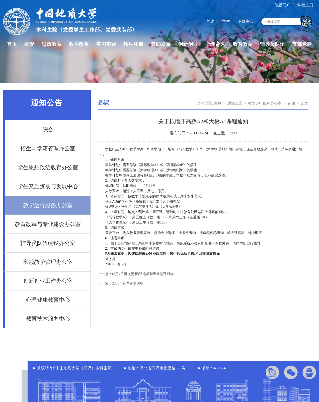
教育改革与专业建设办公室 (48, 224)
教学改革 (79, 44)
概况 (29, 44)
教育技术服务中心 (48, 319)
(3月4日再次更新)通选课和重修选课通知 (143, 274)
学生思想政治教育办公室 (48, 167)
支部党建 (302, 44)
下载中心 (245, 21)
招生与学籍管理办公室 (47, 148)
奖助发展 (161, 44)
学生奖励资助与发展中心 (48, 186)
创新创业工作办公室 (48, 281)
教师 (211, 21)
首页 (12, 44)
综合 (47, 129)
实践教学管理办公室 (48, 262)
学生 (226, 21)
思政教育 (52, 44)
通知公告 (234, 103)
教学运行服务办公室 (48, 205)
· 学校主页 (304, 5)
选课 (291, 103)
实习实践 (106, 44)
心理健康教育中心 (48, 300)
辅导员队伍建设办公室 (47, 243)
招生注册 (133, 44)
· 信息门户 (281, 5)
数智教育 (242, 44)
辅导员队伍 (272, 44)
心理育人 (215, 44)
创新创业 (188, 44)
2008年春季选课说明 (128, 283)
